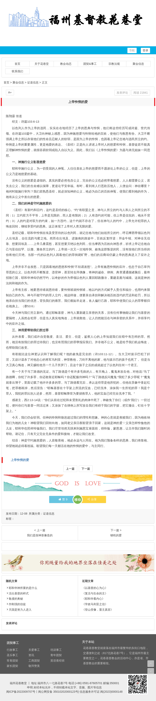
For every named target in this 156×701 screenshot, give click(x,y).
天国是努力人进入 (18, 609)
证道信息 (33, 82)
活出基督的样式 (17, 593)
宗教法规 (114, 63)
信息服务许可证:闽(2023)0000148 (101, 691)
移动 (77, 499)
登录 (145, 50)
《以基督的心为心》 (95, 588)
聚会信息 (138, 63)
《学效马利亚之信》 (95, 604)
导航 (132, 50)
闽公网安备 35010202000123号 (58, 691)
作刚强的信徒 (16, 604)
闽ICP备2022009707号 (20, 691)
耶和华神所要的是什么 (21, 588)
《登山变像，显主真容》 (97, 609)
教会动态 (66, 63)
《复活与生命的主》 (95, 593)
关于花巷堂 (42, 63)
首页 (17, 63)
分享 (92, 499)
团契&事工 (89, 63)
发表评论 (122, 92)
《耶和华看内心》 (93, 598)
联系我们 (17, 71)
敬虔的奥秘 (14, 598)
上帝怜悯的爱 (20, 460)
